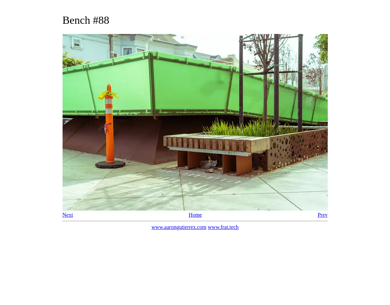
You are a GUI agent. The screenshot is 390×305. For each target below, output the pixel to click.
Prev (322, 215)
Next (68, 215)
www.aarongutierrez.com (178, 227)
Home (195, 215)
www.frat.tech (223, 227)
